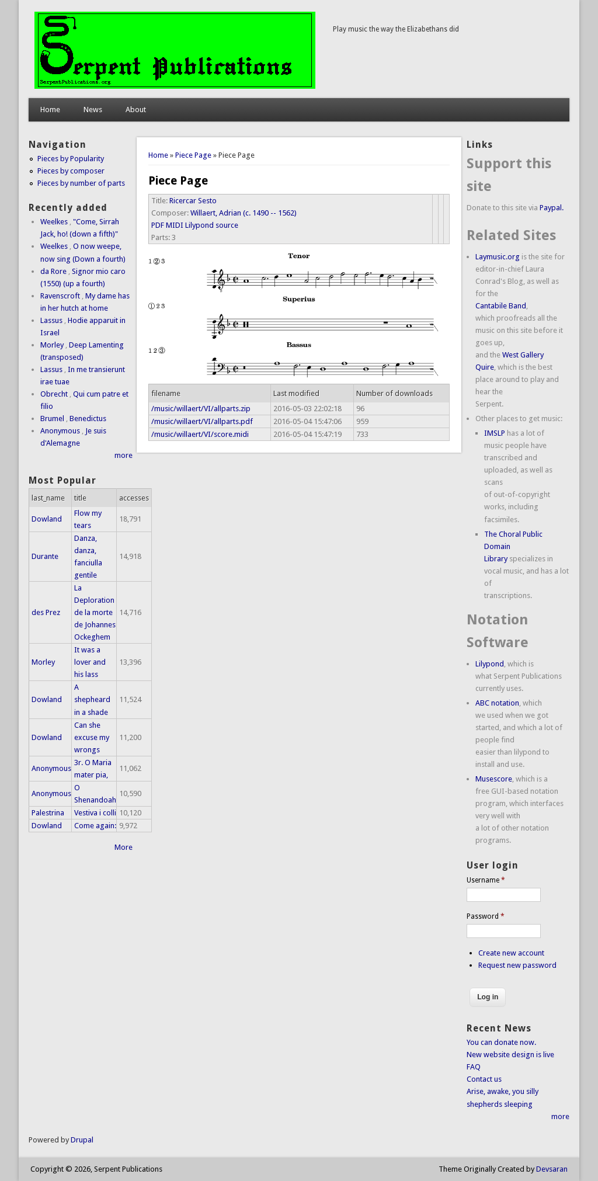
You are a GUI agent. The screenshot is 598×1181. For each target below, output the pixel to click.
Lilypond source (211, 225)
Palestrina (48, 812)
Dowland (47, 519)
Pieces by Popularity (70, 158)
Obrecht (54, 394)
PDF (157, 225)
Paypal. (552, 207)
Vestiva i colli (95, 812)
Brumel (52, 418)
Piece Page (193, 155)
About (136, 109)
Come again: (95, 825)
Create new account (511, 953)
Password (486, 916)
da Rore (53, 271)
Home (50, 109)
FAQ (474, 1066)
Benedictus (87, 418)
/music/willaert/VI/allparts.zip (201, 408)
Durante (45, 556)
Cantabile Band (500, 305)
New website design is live (510, 1054)
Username (486, 880)
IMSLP (494, 433)
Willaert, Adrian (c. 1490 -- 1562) (243, 213)
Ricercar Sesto (193, 200)
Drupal (82, 1139)
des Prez (46, 612)
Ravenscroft (60, 295)
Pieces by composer (71, 170)
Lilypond (489, 663)
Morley (52, 345)
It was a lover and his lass (90, 662)
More (123, 847)
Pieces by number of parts (81, 183)
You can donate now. (501, 1042)
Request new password (517, 965)
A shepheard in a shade (92, 699)
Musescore (493, 778)
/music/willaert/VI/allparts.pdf (202, 421)
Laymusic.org (497, 256)
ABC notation (497, 703)
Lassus (51, 320)
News (93, 109)
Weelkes (54, 221)
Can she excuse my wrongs (91, 737)
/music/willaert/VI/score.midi (200, 434)
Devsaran (552, 1169)
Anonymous (60, 430)
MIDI (174, 225)
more (123, 455)
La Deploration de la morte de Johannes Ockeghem (95, 612)
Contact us (484, 1079)
